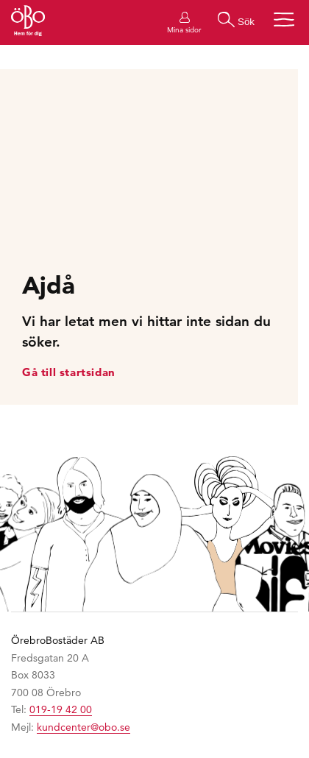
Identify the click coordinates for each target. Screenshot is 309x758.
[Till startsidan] (28, 22)
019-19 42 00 (60, 709)
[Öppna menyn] (284, 19)
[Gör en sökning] (236, 19)
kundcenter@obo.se (83, 727)
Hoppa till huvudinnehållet (0, 0)
